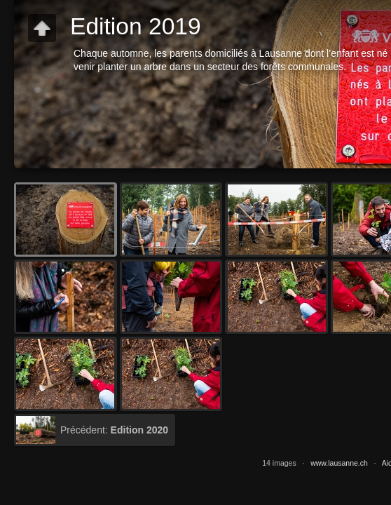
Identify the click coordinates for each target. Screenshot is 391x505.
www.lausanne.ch (339, 463)
